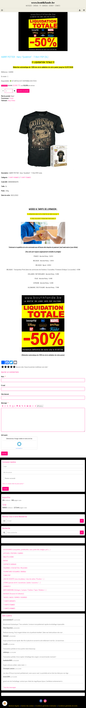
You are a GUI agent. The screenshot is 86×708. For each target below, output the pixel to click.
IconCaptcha (19, 448)
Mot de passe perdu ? (18, 483)
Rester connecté (8, 478)
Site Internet (5, 394)
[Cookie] (4, 703)
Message (4, 403)
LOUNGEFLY (7, 586)
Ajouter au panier (23, 91)
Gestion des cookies (27, 706)
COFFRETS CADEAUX (9, 564)
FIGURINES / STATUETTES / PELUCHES (15, 568)
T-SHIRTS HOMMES (9, 608)
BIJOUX (5, 561)
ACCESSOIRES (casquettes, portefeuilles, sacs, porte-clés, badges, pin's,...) (26, 550)
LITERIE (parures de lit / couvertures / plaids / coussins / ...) (21, 583)
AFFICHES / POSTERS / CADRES (13, 553)
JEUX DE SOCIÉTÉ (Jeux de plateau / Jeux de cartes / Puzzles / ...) (23, 579)
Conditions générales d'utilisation (46, 706)
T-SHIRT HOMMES (13, 177)
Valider (5, 489)
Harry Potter (11, 101)
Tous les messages (9, 687)
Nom (2, 377)
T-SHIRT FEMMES (25, 177)
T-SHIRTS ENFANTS (9, 601)
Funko (11, 98)
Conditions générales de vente (67, 706)
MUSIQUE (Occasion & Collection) (13, 594)
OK (82, 521)
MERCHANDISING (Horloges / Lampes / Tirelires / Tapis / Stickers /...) (24, 590)
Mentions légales (14, 706)
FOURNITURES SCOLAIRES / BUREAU (14, 572)
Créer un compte (6, 483)
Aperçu (40, 406)
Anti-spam (4, 435)
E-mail (3, 385)
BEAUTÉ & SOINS (8, 557)
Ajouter (4, 453)
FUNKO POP (6, 575)
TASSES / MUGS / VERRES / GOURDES (15, 597)
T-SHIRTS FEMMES (9, 605)
